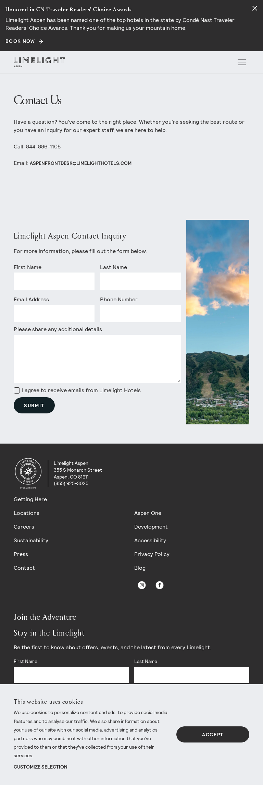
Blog (140, 567)
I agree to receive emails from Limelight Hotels (77, 390)
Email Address (31, 299)
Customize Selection (40, 767)
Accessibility (150, 540)
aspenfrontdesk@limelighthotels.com (81, 163)
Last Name (113, 267)
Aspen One (147, 513)
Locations (26, 513)
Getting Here (30, 499)
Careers (24, 526)
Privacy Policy (152, 554)
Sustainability (31, 540)
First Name (27, 267)
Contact (24, 567)
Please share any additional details (58, 329)
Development (151, 526)
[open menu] (241, 62)
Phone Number (119, 299)
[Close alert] (255, 8)
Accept (213, 735)
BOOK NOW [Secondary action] (20, 41)
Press (21, 554)
